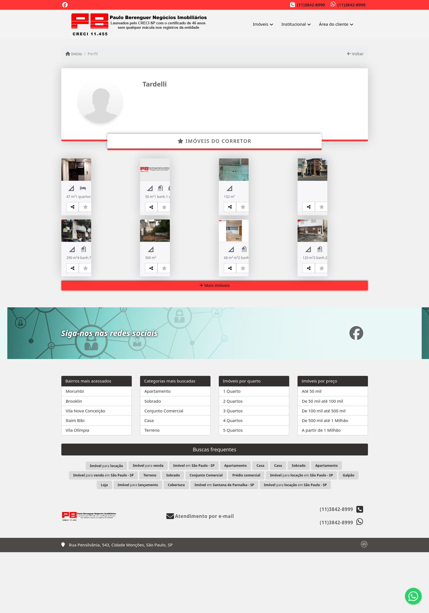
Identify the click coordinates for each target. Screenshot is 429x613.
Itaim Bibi (75, 481)
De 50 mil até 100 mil (322, 462)
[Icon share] (65, 5)
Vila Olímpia (77, 491)
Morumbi (75, 452)
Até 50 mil (312, 452)
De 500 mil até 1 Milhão (325, 481)
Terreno (152, 491)
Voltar (355, 53)
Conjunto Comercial (163, 471)
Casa (149, 481)
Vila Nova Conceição (85, 471)
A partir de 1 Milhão (321, 491)
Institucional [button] (293, 24)
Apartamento (157, 452)
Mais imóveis (214, 346)
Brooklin (74, 462)
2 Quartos (233, 462)
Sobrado (152, 462)
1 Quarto (232, 452)
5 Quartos (233, 491)
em (193, 526)
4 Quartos (233, 481)
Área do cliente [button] (333, 24)
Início (73, 53)
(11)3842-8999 (311, 4)
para (106, 527)
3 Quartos (233, 471)
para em (103, 536)
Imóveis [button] (260, 24)
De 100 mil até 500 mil (324, 471)
